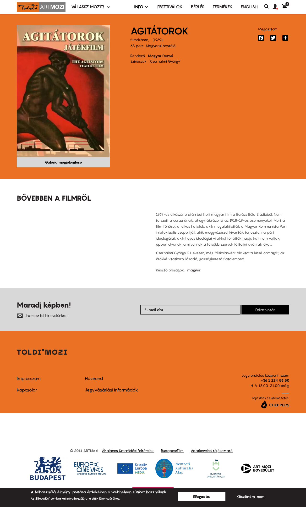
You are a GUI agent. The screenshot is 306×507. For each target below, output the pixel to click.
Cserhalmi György (165, 61)
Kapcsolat (27, 389)
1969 (157, 40)
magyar (194, 270)
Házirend (94, 378)
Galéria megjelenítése (63, 162)
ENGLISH (249, 6)
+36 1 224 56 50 (275, 380)
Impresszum (29, 378)
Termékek (223, 6)
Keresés (268, 6)
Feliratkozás (265, 310)
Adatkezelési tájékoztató (212, 450)
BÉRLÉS (197, 6)
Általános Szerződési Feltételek (128, 450)
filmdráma (139, 40)
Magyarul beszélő (160, 46)
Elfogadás (201, 496)
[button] (277, 7)
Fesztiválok (170, 6)
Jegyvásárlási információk (111, 389)
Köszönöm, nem (250, 496)
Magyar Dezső (160, 56)
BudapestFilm (172, 450)
